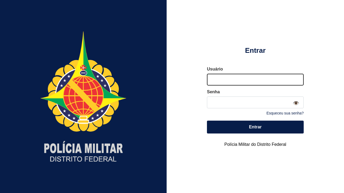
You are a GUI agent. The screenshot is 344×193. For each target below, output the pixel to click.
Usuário (215, 69)
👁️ (296, 103)
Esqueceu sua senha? (285, 113)
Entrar (255, 127)
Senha (213, 92)
